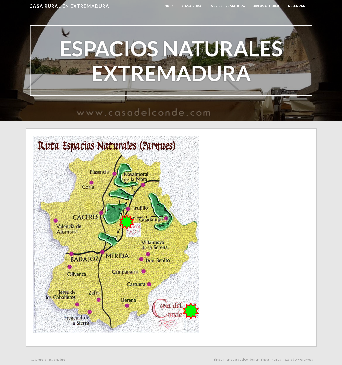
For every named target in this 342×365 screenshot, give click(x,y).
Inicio (169, 6)
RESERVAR (296, 6)
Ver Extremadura (228, 6)
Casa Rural (192, 6)
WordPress (305, 359)
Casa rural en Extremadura (69, 6)
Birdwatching (267, 6)
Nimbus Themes (270, 359)
